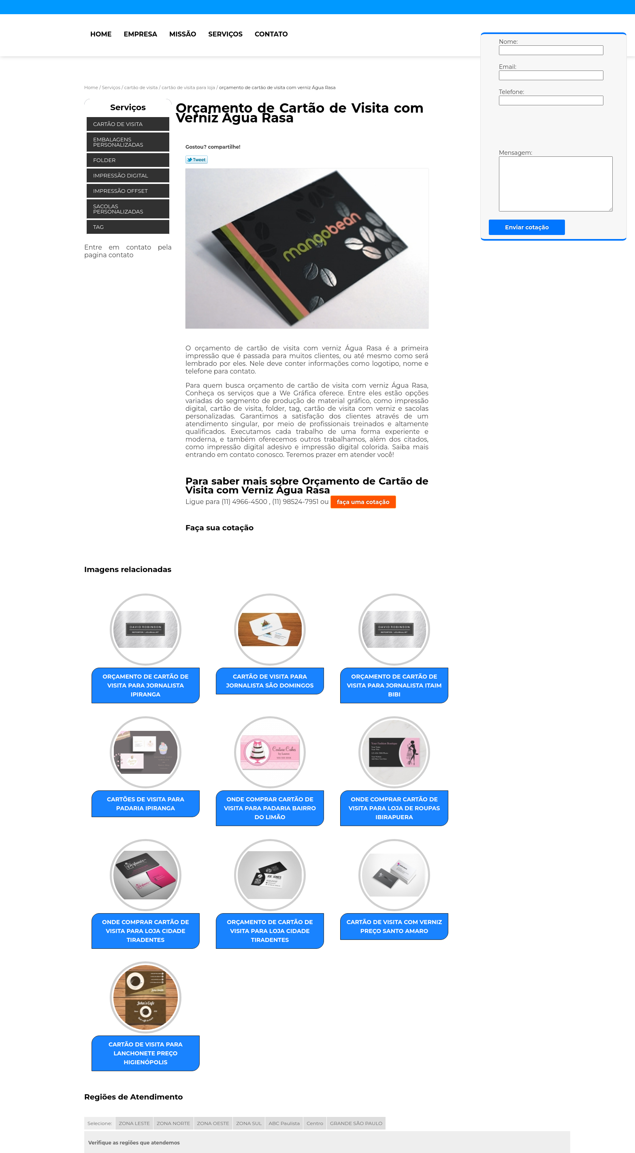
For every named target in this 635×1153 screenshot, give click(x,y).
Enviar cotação (527, 227)
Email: (507, 71)
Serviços (226, 34)
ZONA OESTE (213, 1038)
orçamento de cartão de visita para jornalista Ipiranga (125, 687)
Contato (271, 34)
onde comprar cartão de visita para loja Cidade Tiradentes (289, 821)
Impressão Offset (121, 191)
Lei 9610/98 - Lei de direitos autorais (178, 1084)
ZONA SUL (249, 1038)
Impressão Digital (121, 175)
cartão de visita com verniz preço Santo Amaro (125, 955)
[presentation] (550, 129)
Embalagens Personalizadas (119, 142)
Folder (105, 160)
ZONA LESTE (134, 1038)
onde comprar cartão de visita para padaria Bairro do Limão (124, 817)
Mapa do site (238, 1114)
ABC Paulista (284, 1038)
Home (100, 34)
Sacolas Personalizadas (119, 209)
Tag (99, 227)
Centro (315, 1038)
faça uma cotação (363, 502)
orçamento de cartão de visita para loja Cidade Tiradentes (371, 821)
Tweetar (196, 160)
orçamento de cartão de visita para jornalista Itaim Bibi (289, 687)
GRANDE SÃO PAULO (356, 1038)
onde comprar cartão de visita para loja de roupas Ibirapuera (207, 821)
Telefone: (507, 96)
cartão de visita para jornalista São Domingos (207, 683)
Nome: (507, 46)
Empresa (140, 34)
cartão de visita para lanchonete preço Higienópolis (207, 959)
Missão (182, 34)
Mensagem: (507, 180)
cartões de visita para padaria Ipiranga (371, 687)
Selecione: (99, 1038)
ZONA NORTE (173, 1038)
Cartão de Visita (118, 124)
